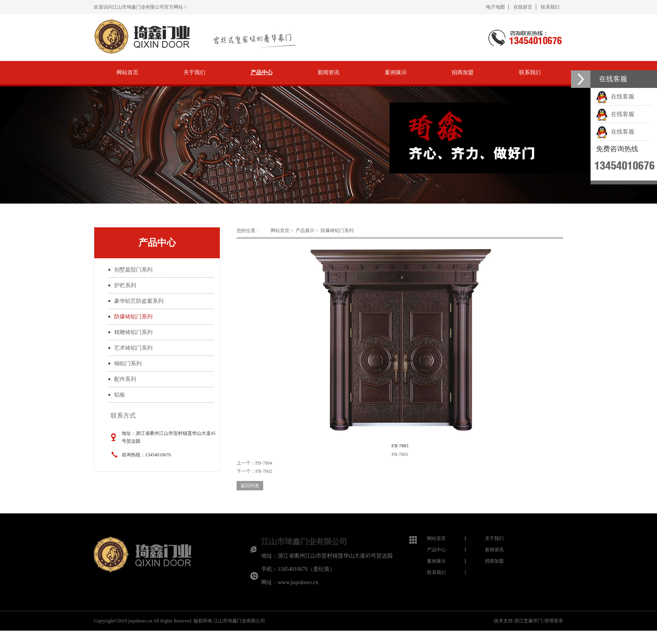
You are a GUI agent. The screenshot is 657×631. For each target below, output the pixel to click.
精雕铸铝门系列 (133, 332)
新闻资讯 (328, 72)
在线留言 (522, 7)
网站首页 (127, 72)
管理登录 (553, 621)
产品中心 (262, 72)
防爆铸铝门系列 (133, 317)
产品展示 (305, 230)
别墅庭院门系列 (133, 270)
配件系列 (125, 379)
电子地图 (495, 7)
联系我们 (550, 7)
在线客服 (615, 96)
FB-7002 (263, 471)
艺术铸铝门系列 (133, 348)
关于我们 (194, 72)
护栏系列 (125, 285)
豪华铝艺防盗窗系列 (138, 301)
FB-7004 (263, 463)
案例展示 (396, 72)
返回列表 (250, 485)
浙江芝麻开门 (528, 621)
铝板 (119, 395)
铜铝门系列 (128, 363)
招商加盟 (463, 72)
